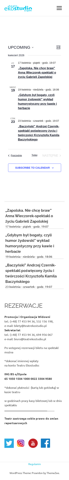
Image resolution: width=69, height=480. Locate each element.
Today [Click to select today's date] (34, 155)
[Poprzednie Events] (15, 156)
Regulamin (34, 464)
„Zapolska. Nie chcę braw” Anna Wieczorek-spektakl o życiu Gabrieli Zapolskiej (37, 72)
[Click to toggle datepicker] (20, 47)
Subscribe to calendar (32, 167)
